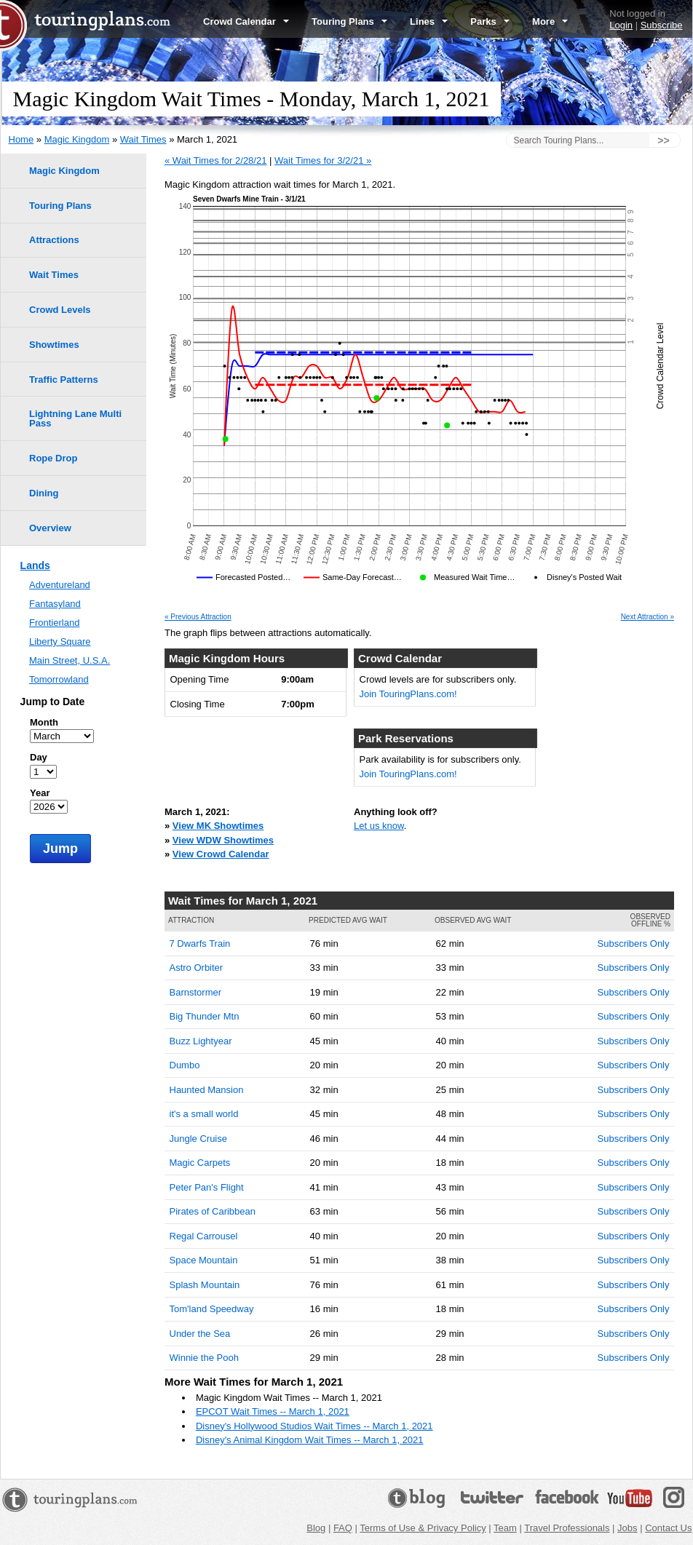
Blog (315, 1527)
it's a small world (204, 1113)
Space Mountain (204, 1260)
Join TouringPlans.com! (408, 693)
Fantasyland (55, 603)
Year (40, 792)
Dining (43, 493)
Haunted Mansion (207, 1089)
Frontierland (54, 622)
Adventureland (59, 584)
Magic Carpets (200, 1162)
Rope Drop (53, 458)
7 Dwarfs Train (200, 943)
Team (505, 1527)
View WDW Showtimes (223, 840)
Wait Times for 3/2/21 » (322, 160)
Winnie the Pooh (204, 1357)
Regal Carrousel (204, 1236)
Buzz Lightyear (201, 1041)
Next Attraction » (647, 617)
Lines (429, 21)
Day (38, 757)
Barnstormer (196, 992)
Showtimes (54, 344)
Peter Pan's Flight (207, 1187)
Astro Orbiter (196, 967)
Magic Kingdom (77, 139)
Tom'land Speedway (212, 1308)
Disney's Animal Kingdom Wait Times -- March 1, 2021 (310, 1439)
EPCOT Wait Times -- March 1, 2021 (272, 1411)
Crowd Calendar (246, 21)
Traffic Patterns (63, 379)
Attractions (54, 239)
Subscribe (662, 25)
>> (663, 140)
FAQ (342, 1527)
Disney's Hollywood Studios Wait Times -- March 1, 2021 (314, 1426)
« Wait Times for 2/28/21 (215, 160)
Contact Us (668, 1527)
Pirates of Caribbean (213, 1211)
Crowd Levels (60, 309)
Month (44, 722)
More (550, 21)
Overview (50, 528)
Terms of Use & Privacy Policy (423, 1527)
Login (621, 25)
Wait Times (143, 139)
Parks (490, 21)
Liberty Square (60, 641)
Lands (35, 565)
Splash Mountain (205, 1284)
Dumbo (185, 1065)
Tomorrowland (59, 679)
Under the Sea (200, 1333)
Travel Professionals (566, 1527)
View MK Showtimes (218, 825)
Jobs (627, 1527)
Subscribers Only (634, 943)
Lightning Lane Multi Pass (75, 418)
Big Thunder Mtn (204, 1016)
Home (21, 139)
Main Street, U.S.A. (69, 660)
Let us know (379, 825)
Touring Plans (349, 21)
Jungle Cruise (199, 1138)
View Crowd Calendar (221, 854)
